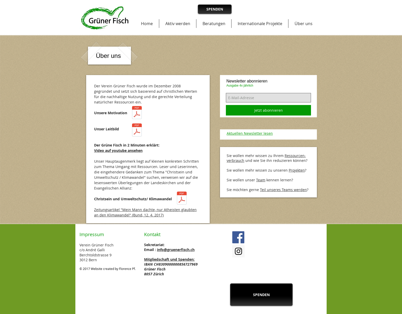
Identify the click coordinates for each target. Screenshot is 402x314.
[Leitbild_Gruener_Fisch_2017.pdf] (137, 130)
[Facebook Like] (281, 237)
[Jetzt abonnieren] (268, 110)
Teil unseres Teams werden (283, 189)
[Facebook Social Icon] (238, 237)
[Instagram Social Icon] (238, 251)
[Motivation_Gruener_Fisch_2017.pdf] (137, 113)
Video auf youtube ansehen (118, 150)
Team (260, 179)
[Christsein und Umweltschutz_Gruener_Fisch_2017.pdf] (182, 198)
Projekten (297, 170)
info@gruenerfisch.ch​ (176, 249)
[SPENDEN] (215, 9)
